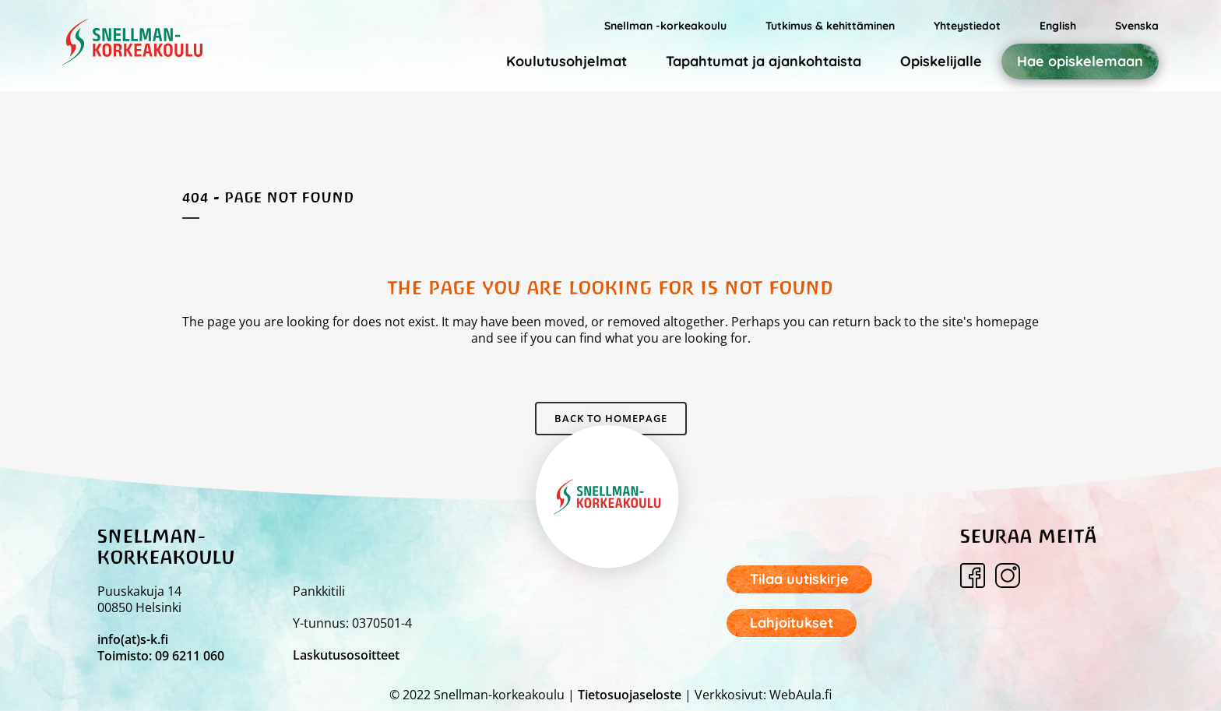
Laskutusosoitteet (346, 654)
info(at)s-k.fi (132, 639)
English (1058, 26)
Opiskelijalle (941, 61)
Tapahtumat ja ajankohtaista (763, 61)
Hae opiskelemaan (1080, 61)
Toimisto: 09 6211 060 (160, 655)
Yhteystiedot (967, 26)
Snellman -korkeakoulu (665, 26)
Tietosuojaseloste (629, 694)
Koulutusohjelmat (566, 61)
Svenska (1137, 26)
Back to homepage (610, 418)
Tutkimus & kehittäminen (830, 26)
